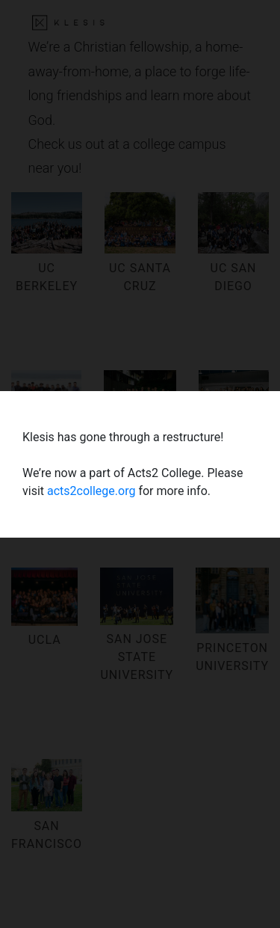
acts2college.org (91, 491)
